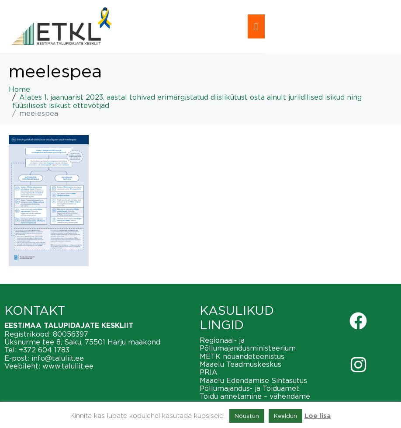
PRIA (209, 372)
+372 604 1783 (44, 350)
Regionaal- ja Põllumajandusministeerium (248, 344)
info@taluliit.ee (57, 358)
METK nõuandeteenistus (242, 356)
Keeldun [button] (285, 416)
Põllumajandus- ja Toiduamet (249, 388)
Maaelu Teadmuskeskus (240, 364)
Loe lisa (317, 416)
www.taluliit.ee (67, 366)
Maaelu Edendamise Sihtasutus (253, 380)
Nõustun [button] (247, 416)
